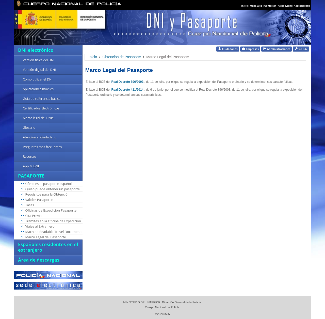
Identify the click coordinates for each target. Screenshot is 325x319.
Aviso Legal (285, 5)
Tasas (29, 205)
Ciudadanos (228, 49)
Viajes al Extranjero (40, 226)
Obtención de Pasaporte (122, 57)
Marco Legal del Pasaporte (45, 237)
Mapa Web (256, 5)
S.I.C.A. (300, 49)
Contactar (270, 5)
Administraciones (276, 49)
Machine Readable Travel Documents (53, 231)
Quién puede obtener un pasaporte (52, 189)
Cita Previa (33, 215)
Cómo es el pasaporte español (48, 183)
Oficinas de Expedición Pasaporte (50, 210)
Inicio (244, 5)
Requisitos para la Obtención (47, 194)
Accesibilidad (302, 5)
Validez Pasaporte (39, 199)
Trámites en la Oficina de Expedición (53, 221)
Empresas (250, 49)
